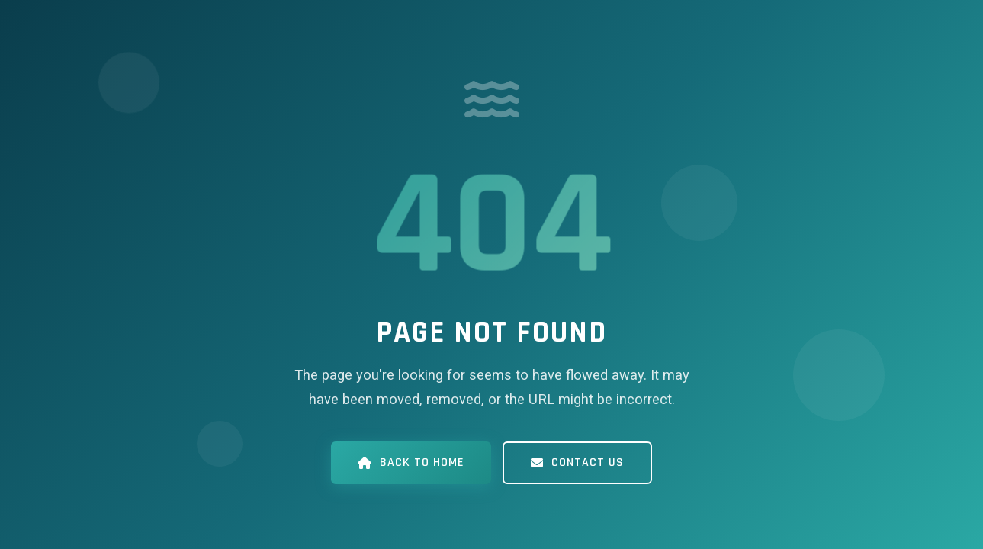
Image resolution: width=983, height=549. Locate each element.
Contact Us (577, 462)
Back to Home (411, 462)
